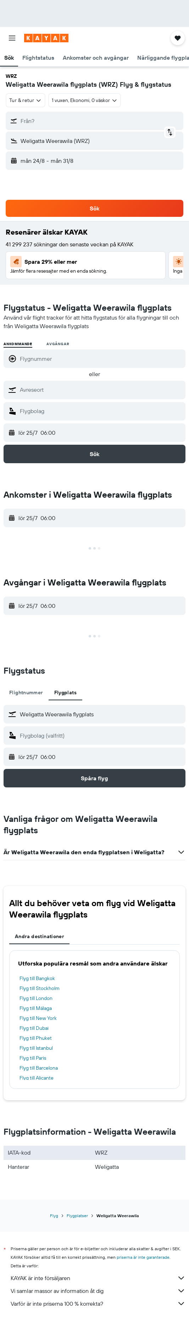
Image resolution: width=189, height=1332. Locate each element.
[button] (12, 38)
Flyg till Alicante (37, 1078)
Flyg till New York (38, 1018)
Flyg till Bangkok (37, 978)
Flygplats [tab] (65, 692)
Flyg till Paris (33, 1058)
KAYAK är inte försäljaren (98, 1278)
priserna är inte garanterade (143, 1257)
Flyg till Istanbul (36, 1048)
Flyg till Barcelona (39, 1068)
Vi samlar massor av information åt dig (98, 1290)
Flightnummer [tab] (26, 692)
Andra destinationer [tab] (39, 936)
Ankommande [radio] (18, 344)
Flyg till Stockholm (40, 988)
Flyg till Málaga (36, 1008)
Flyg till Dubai (34, 1028)
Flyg (54, 1215)
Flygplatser (77, 1215)
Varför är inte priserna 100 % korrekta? (98, 1303)
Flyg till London (36, 998)
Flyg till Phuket (36, 1038)
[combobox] (25, 100)
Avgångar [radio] (57, 344)
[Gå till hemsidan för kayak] (46, 38)
